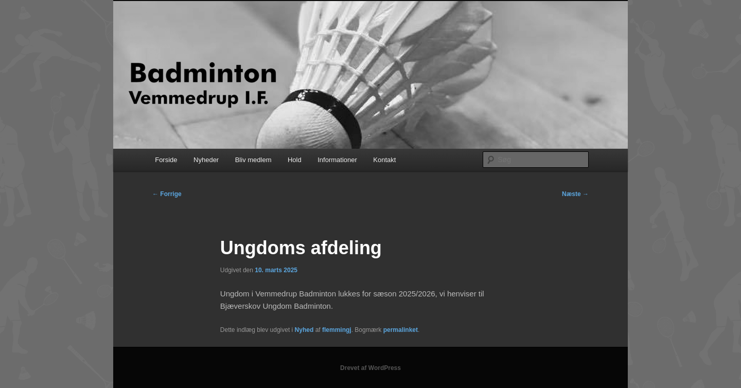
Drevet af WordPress (370, 368)
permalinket (400, 329)
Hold (295, 160)
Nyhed (304, 329)
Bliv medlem (253, 160)
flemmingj (336, 329)
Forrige (167, 194)
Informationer (337, 160)
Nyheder (206, 160)
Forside (166, 160)
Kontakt (384, 160)
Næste (575, 194)
